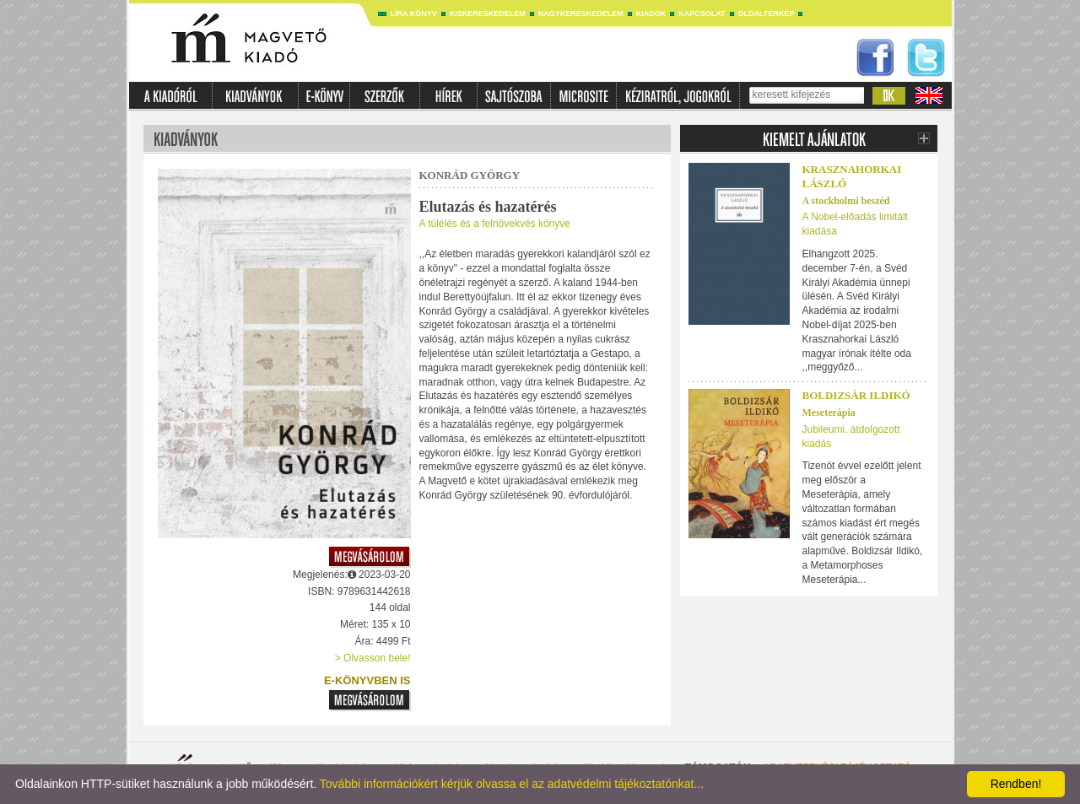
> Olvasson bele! (373, 658)
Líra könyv (414, 13)
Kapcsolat (701, 13)
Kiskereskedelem (488, 13)
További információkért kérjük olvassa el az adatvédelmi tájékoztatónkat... (512, 784)
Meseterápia (829, 412)
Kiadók (651, 13)
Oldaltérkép (766, 13)
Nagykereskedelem (581, 13)
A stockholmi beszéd (846, 201)
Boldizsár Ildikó (856, 395)
